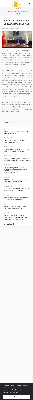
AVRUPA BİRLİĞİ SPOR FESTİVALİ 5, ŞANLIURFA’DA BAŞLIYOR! (16, 189)
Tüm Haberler (10, 224)
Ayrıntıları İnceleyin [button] (19, 392)
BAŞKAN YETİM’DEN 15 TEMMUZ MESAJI (17, 22)
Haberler (21, 9)
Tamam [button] (16, 397)
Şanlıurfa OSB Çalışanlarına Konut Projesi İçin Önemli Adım (16, 198)
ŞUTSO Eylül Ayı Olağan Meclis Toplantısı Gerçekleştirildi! (15, 207)
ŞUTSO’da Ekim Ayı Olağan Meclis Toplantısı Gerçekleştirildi (16, 181)
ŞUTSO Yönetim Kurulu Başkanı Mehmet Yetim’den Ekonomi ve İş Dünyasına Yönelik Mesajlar (16, 217)
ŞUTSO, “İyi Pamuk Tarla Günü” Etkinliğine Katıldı (15, 141)
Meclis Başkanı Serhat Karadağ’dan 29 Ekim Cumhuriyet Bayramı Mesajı (17, 159)
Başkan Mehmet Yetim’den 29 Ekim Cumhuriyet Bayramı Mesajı (17, 150)
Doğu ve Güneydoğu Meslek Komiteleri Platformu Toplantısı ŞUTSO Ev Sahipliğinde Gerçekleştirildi (15, 170)
